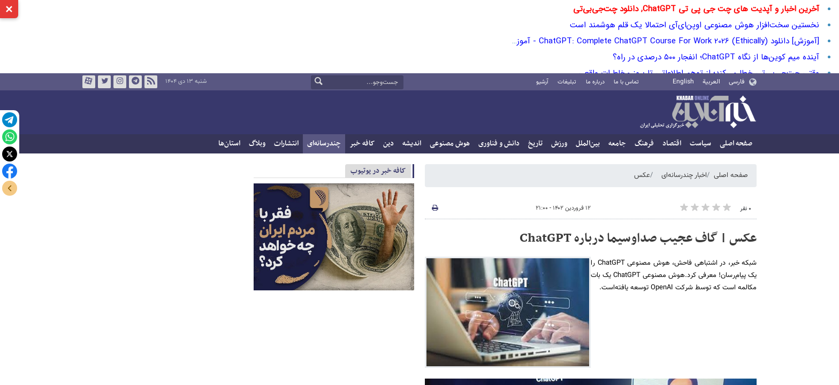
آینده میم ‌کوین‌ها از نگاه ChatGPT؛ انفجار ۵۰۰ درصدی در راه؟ (716, 57)
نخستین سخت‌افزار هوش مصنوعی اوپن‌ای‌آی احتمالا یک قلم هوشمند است (694, 25)
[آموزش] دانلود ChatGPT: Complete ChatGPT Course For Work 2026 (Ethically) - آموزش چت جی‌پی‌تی (638, 41)
